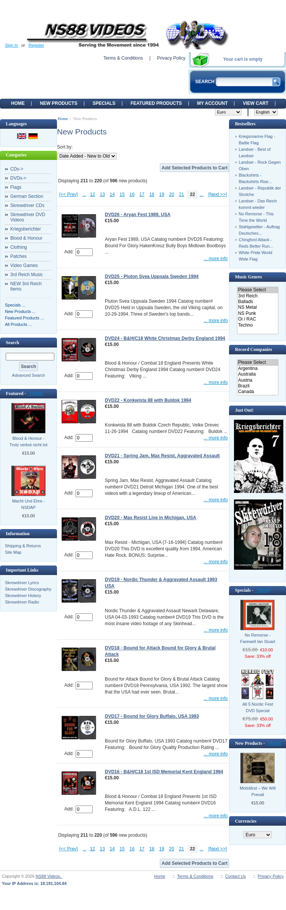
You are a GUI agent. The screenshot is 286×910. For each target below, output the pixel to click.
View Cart (255, 103)
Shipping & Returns (23, 545)
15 (122, 194)
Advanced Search (28, 375)
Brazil (257, 386)
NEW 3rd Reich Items (26, 286)
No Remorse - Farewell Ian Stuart (257, 638)
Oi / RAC (257, 319)
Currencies (245, 821)
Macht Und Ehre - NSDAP (28, 504)
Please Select (257, 290)
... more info (216, 258)
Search (12, 342)
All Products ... (18, 324)
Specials (104, 103)
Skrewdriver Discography (28, 589)
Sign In (11, 45)
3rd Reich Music (26, 274)
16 (132, 194)
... (84, 194)
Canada (257, 392)
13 (102, 194)
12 (92, 194)
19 (161, 194)
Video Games (24, 265)
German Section (26, 196)
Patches (18, 256)
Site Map (13, 552)
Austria (257, 380)
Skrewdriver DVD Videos (27, 217)
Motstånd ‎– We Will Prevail (258, 791)
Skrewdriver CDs (27, 205)
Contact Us (235, 876)
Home (18, 103)
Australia (257, 374)
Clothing (18, 247)
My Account (212, 103)
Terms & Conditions (123, 58)
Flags (15, 187)
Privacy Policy (171, 58)
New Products (58, 103)
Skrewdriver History (23, 595)
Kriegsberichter (25, 229)
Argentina (257, 368)
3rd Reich (257, 296)
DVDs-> (18, 178)
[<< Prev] (68, 194)
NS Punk (257, 313)
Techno (257, 325)
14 (112, 194)
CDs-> (16, 169)
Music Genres (248, 277)
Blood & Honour (26, 238)
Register (36, 45)
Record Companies (253, 349)
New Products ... (20, 311)
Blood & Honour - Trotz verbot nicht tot (28, 441)
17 (141, 194)
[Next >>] (217, 194)
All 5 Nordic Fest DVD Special (257, 707)
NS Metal (257, 307)
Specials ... (15, 305)
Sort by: (65, 147)
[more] (35, 393)
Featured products (156, 103)
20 (171, 194)
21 (181, 194)
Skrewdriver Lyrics (22, 582)
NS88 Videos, (49, 876)
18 (151, 194)
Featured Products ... (24, 318)
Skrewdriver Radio (22, 602)
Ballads (257, 302)
